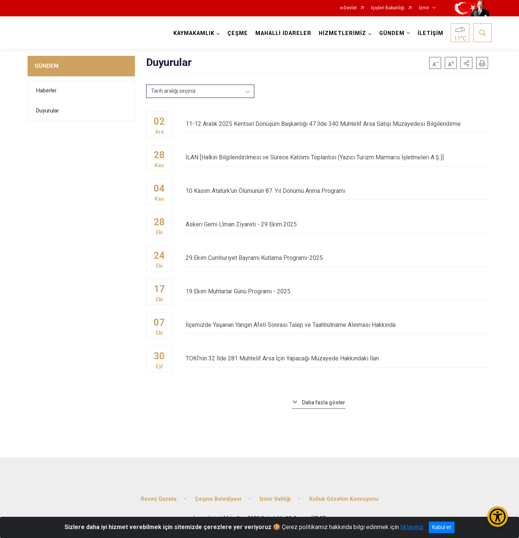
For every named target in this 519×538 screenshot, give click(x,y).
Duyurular (47, 110)
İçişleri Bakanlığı (388, 8)
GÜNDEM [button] (392, 33)
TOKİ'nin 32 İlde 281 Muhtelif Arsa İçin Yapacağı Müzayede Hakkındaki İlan (338, 358)
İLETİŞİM (430, 33)
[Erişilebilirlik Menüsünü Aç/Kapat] (497, 516)
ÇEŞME (237, 33)
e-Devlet (348, 8)
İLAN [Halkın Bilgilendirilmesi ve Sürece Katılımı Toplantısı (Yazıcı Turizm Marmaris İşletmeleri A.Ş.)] (338, 157)
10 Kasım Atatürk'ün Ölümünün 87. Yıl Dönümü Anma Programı (338, 190)
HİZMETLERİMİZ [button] (342, 33)
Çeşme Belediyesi (218, 499)
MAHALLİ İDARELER (283, 33)
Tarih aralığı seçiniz (173, 91)
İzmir (424, 8)
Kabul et (441, 527)
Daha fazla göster (323, 402)
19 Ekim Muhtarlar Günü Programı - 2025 (338, 291)
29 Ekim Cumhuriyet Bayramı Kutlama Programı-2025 (338, 257)
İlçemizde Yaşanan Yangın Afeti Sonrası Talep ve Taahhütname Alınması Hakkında (338, 324)
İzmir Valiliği (275, 499)
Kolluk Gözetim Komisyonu (343, 499)
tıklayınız (412, 527)
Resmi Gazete (159, 499)
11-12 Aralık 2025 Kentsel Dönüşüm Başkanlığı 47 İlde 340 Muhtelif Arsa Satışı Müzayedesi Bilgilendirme (338, 123)
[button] (466, 63)
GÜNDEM (47, 66)
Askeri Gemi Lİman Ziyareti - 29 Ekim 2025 (338, 224)
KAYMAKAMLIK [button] (193, 33)
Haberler (46, 90)
